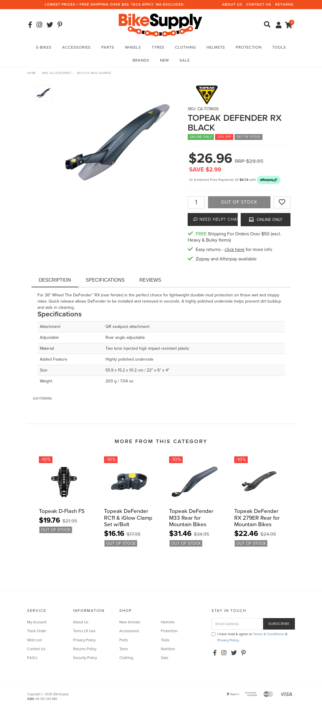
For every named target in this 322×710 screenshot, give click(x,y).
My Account (37, 622)
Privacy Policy (84, 640)
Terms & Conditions (268, 634)
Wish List (34, 640)
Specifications (105, 280)
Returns (284, 4)
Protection (249, 47)
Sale (184, 60)
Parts (107, 47)
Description (55, 280)
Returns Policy (84, 649)
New (164, 60)
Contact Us (258, 4)
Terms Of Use (84, 631)
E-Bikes (44, 47)
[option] (117, 142)
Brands (141, 60)
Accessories (76, 47)
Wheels (133, 47)
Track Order (36, 631)
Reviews (150, 280)
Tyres (158, 47)
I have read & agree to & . (250, 637)
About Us (232, 4)
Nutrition (168, 649)
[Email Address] (237, 624)
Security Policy (85, 657)
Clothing (185, 47)
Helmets (216, 47)
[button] (268, 180)
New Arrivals (129, 622)
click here (234, 249)
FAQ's (32, 657)
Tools (279, 47)
